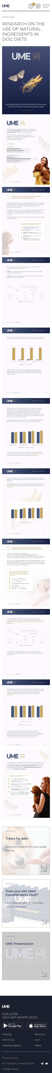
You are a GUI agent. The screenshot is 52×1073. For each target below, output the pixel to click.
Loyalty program (11, 1045)
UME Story (8, 1040)
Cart (37, 1040)
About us (40, 1034)
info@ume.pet (10, 1069)
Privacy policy (10, 1058)
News (38, 1045)
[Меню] (46, 6)
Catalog (6, 1034)
